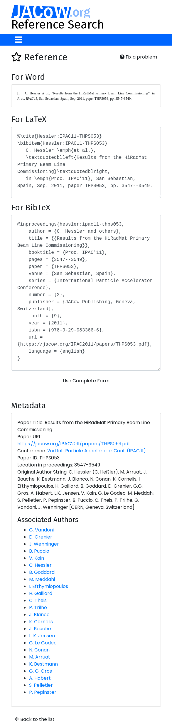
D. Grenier (40, 537)
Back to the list (35, 719)
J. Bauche (40, 628)
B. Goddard (42, 572)
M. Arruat (39, 657)
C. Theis (38, 600)
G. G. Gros (40, 671)
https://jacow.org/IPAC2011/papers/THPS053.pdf (73, 443)
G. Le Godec (43, 642)
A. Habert (40, 678)
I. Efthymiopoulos (48, 586)
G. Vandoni (41, 529)
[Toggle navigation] (18, 40)
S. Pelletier (41, 685)
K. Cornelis (41, 621)
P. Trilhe (38, 607)
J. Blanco (39, 614)
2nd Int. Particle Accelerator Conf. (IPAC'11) (96, 450)
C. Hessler (40, 565)
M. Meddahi (42, 579)
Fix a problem (138, 57)
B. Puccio (39, 551)
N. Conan (39, 649)
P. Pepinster (42, 692)
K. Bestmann (43, 664)
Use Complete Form (86, 380)
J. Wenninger (44, 544)
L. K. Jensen (42, 635)
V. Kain (36, 558)
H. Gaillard (40, 593)
